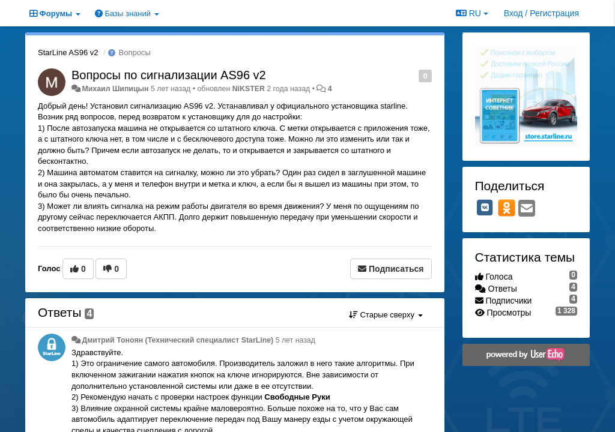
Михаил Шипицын (115, 89)
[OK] (506, 208)
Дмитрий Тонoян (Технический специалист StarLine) (177, 340)
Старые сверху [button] (386, 314)
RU (472, 13)
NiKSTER (248, 89)
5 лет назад (295, 340)
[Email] (526, 209)
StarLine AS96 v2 (68, 52)
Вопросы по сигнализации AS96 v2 (168, 75)
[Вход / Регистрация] (541, 13)
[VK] (485, 208)
